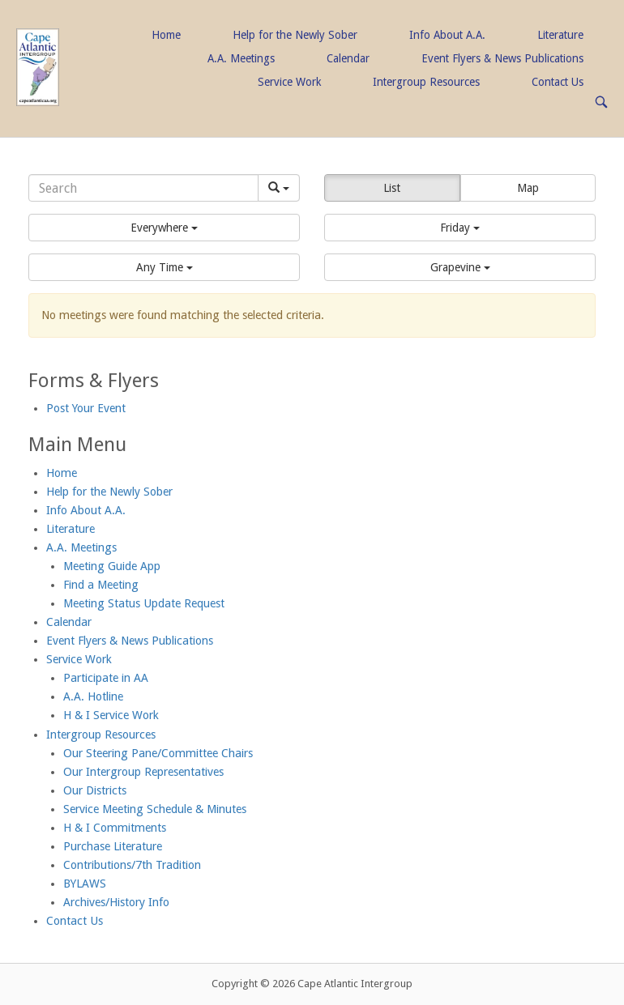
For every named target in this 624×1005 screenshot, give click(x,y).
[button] (164, 227)
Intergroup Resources (426, 81)
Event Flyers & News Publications (502, 58)
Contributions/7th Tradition (132, 864)
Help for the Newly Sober (295, 34)
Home (166, 34)
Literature (560, 34)
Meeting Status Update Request (143, 603)
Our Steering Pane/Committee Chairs (158, 753)
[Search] (143, 188)
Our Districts (94, 790)
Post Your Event (86, 408)
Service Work (289, 81)
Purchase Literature (112, 846)
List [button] (391, 187)
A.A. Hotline (93, 696)
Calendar (348, 58)
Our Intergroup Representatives (143, 771)
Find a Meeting (101, 584)
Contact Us (557, 81)
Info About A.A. (447, 34)
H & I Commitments (114, 827)
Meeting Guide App (111, 566)
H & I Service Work (111, 715)
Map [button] (528, 187)
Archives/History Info (116, 902)
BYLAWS (84, 883)
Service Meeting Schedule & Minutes (154, 809)
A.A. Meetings (241, 58)
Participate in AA (105, 677)
